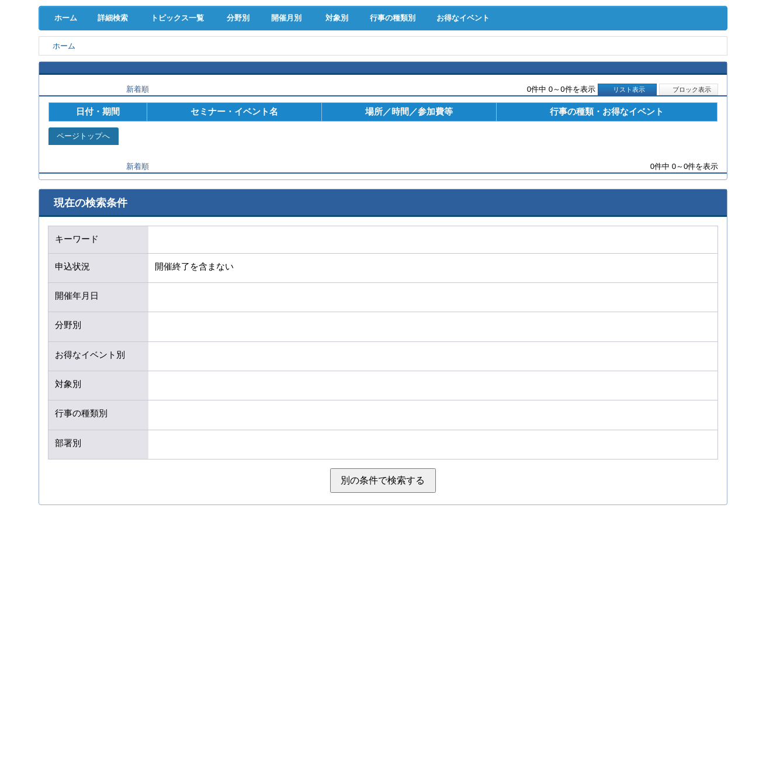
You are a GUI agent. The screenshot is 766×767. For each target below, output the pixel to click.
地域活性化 (580, 64)
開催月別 (300, 117)
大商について (678, 88)
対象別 (356, 117)
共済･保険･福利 (284, 64)
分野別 (244, 117)
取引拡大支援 (186, 64)
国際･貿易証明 (678, 64)
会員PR (481, 88)
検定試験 (383, 88)
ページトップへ (83, 236)
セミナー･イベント (186, 88)
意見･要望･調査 (88, 88)
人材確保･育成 (383, 64)
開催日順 (80, 189)
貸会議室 (284, 88)
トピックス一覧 (181, 117)
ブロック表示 (689, 189)
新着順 (137, 189)
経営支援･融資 (88, 64)
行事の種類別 (420, 117)
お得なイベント (498, 117)
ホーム (63, 117)
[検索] (506, 40)
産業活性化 (481, 64)
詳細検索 (115, 117)
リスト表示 (627, 189)
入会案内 (688, 40)
